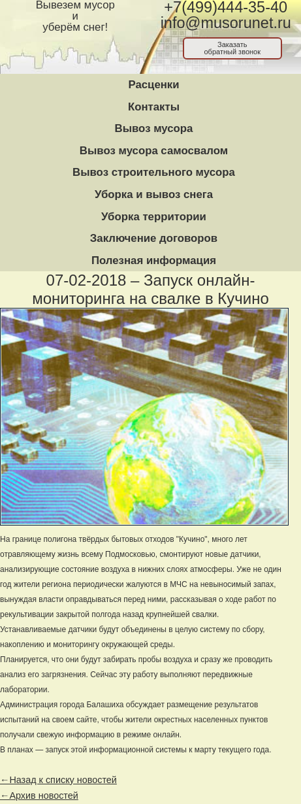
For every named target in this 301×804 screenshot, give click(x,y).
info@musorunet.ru (226, 22)
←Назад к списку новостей (58, 780)
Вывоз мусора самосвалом (154, 150)
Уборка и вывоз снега (154, 194)
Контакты (154, 107)
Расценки (153, 84)
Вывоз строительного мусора (153, 172)
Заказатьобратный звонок (232, 48)
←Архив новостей (39, 795)
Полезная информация (153, 260)
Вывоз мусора (154, 128)
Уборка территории (153, 216)
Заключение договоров (153, 238)
